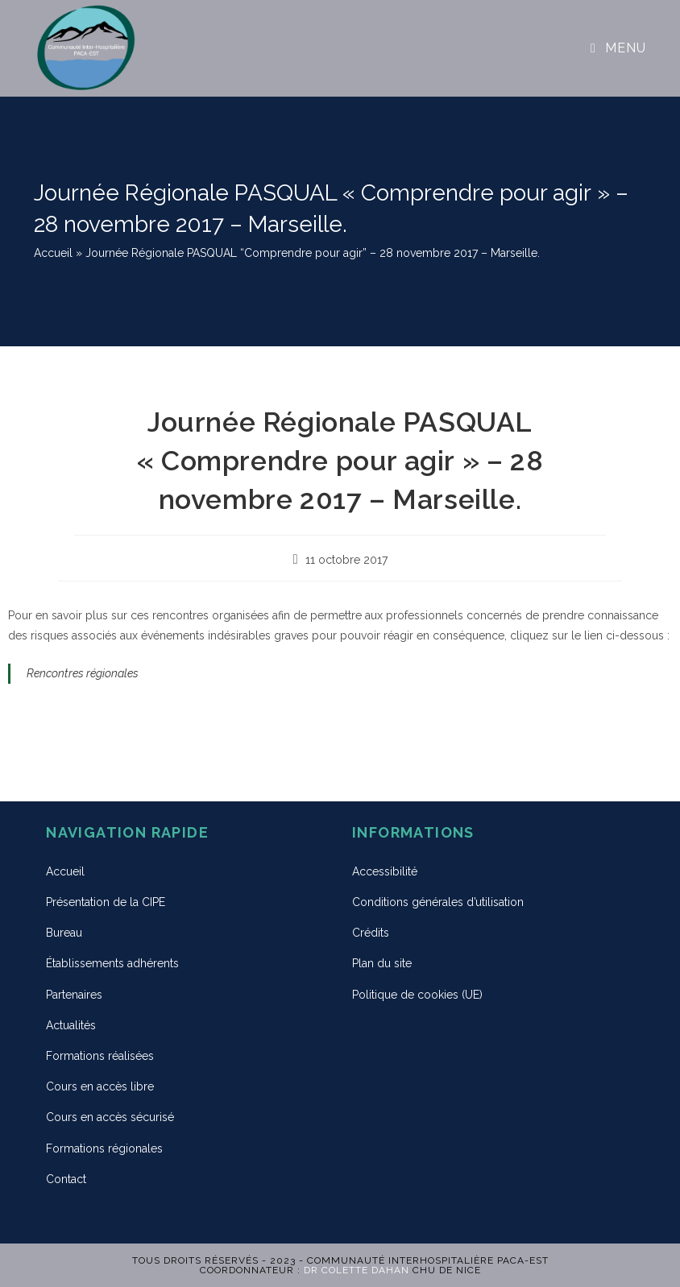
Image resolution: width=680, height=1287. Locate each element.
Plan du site (382, 963)
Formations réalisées (100, 1055)
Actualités (71, 1025)
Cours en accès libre (100, 1086)
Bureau (64, 932)
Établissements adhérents (112, 963)
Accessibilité (384, 871)
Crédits (370, 932)
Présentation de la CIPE (105, 902)
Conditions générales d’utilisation (438, 902)
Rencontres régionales (83, 673)
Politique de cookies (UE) (417, 994)
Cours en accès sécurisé (110, 1117)
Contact (66, 1179)
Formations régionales (104, 1148)
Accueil (53, 252)
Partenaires (74, 994)
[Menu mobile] (618, 48)
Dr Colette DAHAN (356, 1270)
